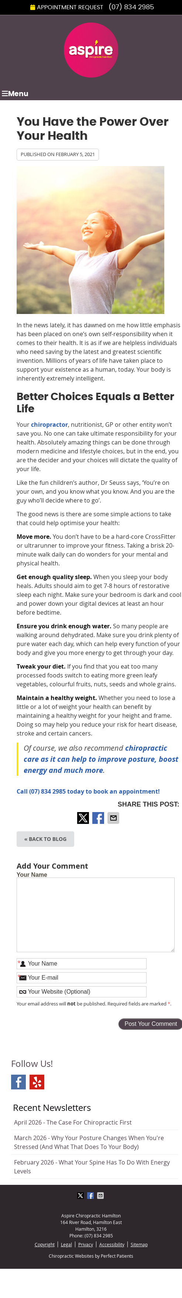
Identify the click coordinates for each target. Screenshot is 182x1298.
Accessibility (111, 1244)
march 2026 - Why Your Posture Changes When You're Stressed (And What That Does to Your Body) (89, 1142)
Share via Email (114, 818)
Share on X (83, 818)
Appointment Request (66, 7)
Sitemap (139, 1244)
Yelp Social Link (37, 1082)
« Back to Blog (45, 838)
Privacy (85, 1244)
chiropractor (49, 424)
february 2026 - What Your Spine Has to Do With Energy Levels (92, 1166)
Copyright (45, 1244)
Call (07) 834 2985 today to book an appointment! (88, 791)
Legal (66, 1244)
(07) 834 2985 (131, 7)
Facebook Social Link (18, 1082)
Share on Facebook (99, 818)
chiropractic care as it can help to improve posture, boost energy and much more (101, 759)
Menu (15, 94)
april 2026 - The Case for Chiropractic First (73, 1122)
